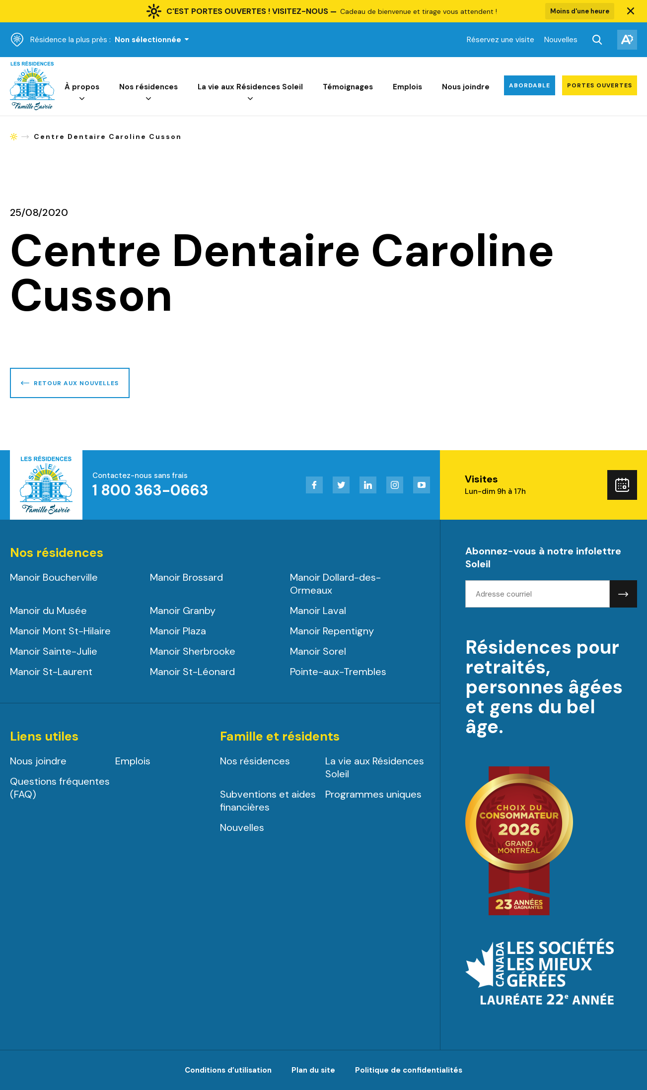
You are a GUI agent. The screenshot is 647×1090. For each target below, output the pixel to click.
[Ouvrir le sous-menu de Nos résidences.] (148, 99)
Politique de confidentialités (408, 1070)
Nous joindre (466, 87)
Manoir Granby (183, 610)
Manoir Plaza (178, 630)
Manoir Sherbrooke (192, 651)
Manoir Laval (318, 610)
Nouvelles (560, 40)
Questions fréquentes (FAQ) (60, 788)
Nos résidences (148, 87)
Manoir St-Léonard (192, 671)
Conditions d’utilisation (228, 1070)
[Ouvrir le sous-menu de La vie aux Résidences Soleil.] (250, 99)
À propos (82, 87)
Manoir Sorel (318, 651)
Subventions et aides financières (268, 801)
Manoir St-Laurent (51, 671)
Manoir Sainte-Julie (53, 651)
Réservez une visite (500, 40)
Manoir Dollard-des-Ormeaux (335, 584)
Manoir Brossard (186, 577)
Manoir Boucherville (54, 577)
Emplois (407, 87)
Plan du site (313, 1070)
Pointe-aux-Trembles (338, 671)
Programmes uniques (373, 794)
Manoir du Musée (48, 610)
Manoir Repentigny (332, 630)
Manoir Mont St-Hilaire (60, 630)
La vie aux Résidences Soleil (250, 87)
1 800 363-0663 (150, 490)
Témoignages (348, 87)
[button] (630, 11)
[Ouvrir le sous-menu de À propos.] (81, 99)
